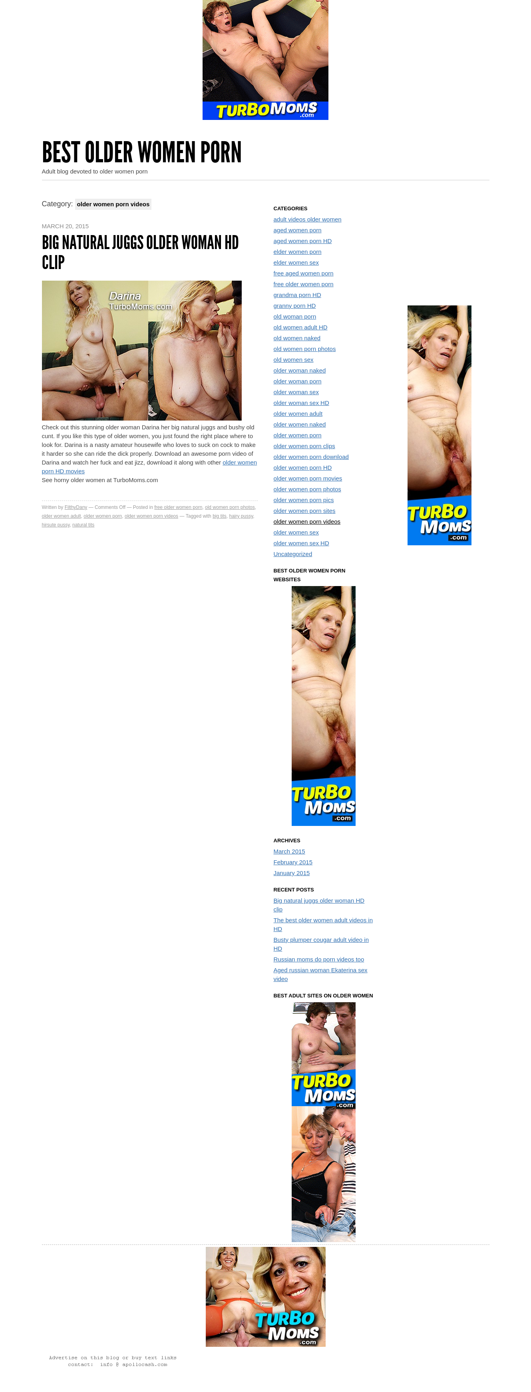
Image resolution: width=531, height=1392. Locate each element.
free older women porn (178, 507)
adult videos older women (308, 219)
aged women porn (298, 230)
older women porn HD (303, 467)
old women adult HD (301, 327)
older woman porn (298, 381)
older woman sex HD (301, 402)
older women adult (61, 516)
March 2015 (289, 851)
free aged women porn (304, 273)
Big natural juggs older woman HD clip (140, 252)
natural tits (83, 525)
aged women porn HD (303, 240)
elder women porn (298, 251)
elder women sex (296, 262)
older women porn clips (304, 446)
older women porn (103, 516)
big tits (220, 516)
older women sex (296, 532)
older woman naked (300, 370)
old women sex (294, 359)
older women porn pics (304, 500)
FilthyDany (76, 507)
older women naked (300, 424)
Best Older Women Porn (142, 153)
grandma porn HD (297, 294)
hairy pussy (241, 516)
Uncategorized (293, 553)
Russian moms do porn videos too (319, 959)
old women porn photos (230, 507)
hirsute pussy (56, 525)
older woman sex (296, 392)
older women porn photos (307, 489)
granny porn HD (295, 305)
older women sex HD (301, 543)
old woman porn (295, 316)
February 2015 (293, 862)
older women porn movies (308, 478)
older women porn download (311, 456)
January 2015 (292, 873)
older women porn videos (151, 516)
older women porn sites (305, 510)
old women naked (297, 338)
